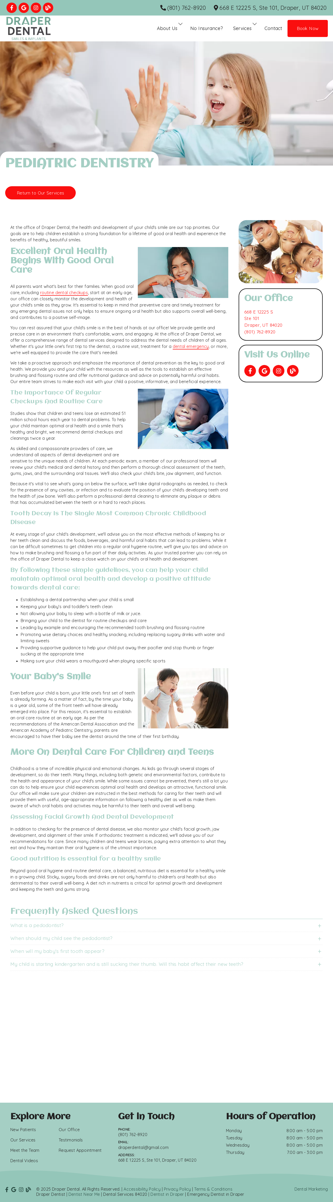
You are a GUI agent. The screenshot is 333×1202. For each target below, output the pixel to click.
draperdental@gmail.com (143, 1147)
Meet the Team (24, 1150)
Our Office (69, 1129)
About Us (167, 28)
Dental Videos (24, 1160)
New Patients (23, 1129)
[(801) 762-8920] (183, 7)
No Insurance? (206, 28)
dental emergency (191, 346)
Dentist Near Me (84, 1194)
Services (242, 28)
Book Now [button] (308, 28)
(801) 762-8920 (259, 331)
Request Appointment (80, 1150)
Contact (273, 28)
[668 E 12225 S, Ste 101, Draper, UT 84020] (270, 7)
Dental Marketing (311, 1189)
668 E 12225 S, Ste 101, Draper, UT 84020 (157, 1160)
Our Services (23, 1140)
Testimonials (71, 1140)
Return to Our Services (40, 193)
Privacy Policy (177, 1189)
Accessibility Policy (142, 1189)
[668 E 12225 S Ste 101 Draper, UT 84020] (263, 319)
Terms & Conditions (213, 1189)
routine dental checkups (64, 292)
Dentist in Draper (167, 1194)
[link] (11, 8)
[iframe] (166, 1042)
